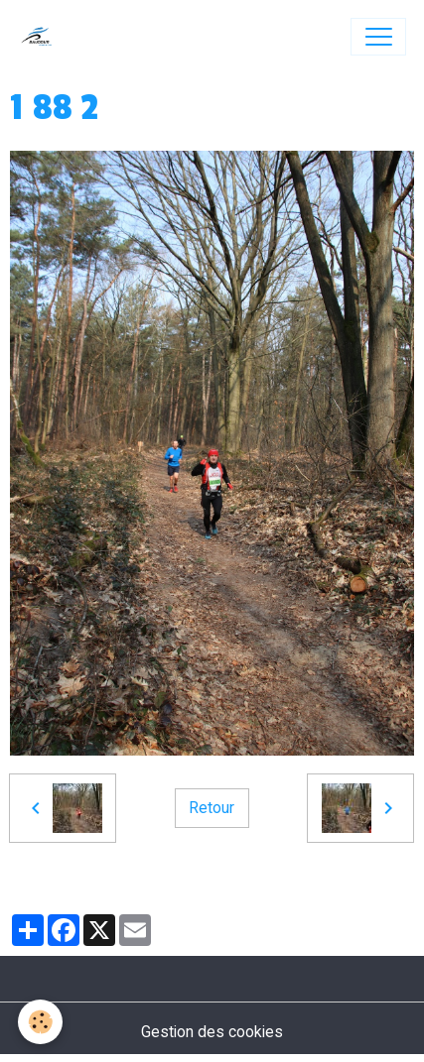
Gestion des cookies (212, 1031)
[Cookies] (40, 1022)
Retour (211, 807)
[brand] (41, 37)
